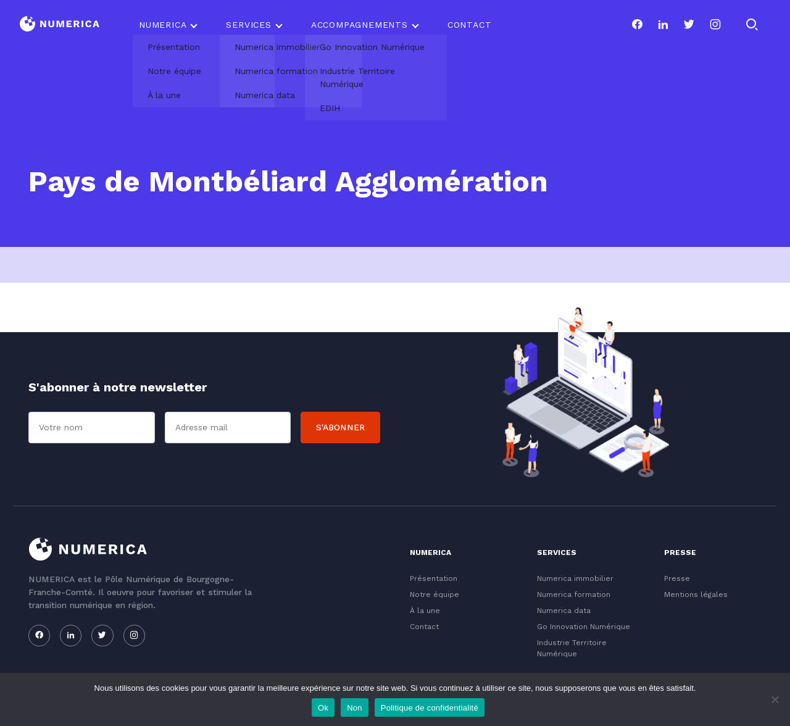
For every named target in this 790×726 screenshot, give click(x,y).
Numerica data (564, 610)
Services (248, 25)
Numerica (162, 25)
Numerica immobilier (575, 578)
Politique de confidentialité (429, 707)
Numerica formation (573, 594)
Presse (677, 578)
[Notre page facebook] (637, 25)
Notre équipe (434, 594)
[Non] (774, 699)
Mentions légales (696, 594)
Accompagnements (359, 25)
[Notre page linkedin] (663, 25)
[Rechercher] (751, 24)
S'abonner (340, 427)
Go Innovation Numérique (583, 626)
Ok (323, 707)
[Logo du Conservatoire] (59, 25)
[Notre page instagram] (715, 25)
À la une (425, 610)
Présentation (433, 578)
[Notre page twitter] (689, 25)
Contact (469, 25)
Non (354, 707)
